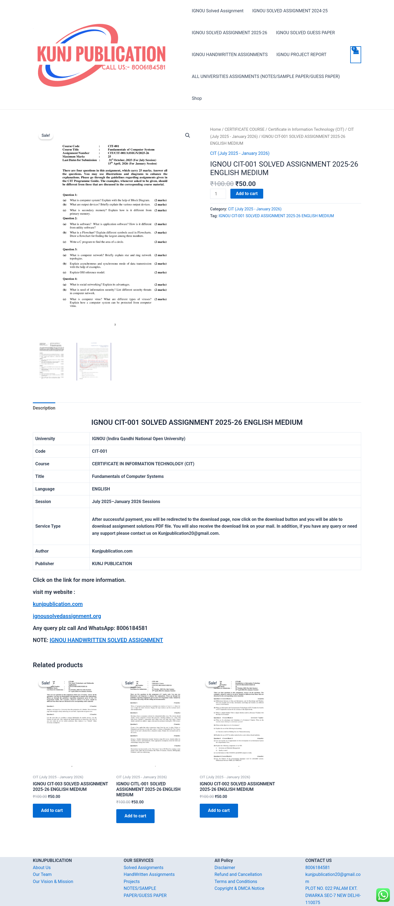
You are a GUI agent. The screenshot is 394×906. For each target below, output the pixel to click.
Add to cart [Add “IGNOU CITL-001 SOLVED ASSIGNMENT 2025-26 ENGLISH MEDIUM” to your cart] (135, 815)
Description (44, 408)
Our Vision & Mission (53, 881)
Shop (197, 98)
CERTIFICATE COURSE (245, 129)
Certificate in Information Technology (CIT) (306, 129)
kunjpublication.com (58, 604)
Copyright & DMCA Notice (239, 888)
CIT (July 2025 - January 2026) (240, 153)
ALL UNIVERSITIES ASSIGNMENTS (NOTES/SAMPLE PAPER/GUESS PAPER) (266, 76)
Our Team (42, 874)
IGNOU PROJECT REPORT (301, 54)
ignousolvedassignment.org (67, 616)
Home (215, 129)
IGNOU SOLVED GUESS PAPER (305, 32)
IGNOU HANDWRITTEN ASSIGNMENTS (230, 54)
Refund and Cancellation (238, 874)
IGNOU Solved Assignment (218, 10)
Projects (132, 881)
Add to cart (247, 193)
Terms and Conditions (236, 881)
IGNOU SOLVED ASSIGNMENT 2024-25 (290, 10)
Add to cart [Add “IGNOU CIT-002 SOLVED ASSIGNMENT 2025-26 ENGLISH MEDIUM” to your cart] (219, 810)
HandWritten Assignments (149, 874)
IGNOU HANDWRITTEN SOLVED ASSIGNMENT (106, 640)
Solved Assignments (143, 867)
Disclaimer (225, 867)
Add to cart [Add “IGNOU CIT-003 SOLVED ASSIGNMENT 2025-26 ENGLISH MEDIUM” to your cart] (52, 810)
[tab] (44, 408)
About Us (42, 867)
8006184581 (317, 867)
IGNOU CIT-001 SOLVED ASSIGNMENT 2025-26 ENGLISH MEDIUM (276, 216)
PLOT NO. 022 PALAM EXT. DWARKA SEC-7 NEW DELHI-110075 (333, 895)
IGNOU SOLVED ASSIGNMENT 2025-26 (229, 32)
